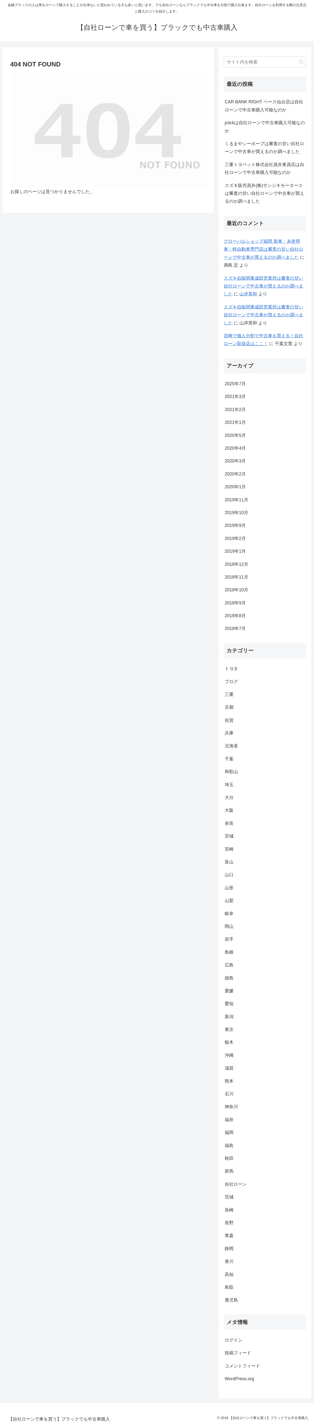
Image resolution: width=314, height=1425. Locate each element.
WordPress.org (239, 1378)
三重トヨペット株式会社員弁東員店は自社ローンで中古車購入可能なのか (264, 168)
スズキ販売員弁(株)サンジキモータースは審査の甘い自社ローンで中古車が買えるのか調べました (264, 193)
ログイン (233, 1340)
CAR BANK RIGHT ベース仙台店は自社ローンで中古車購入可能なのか (264, 105)
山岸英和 (248, 293)
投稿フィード (238, 1352)
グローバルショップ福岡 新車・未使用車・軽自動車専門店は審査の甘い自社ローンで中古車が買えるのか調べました (263, 249)
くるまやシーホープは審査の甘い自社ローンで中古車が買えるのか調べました (264, 147)
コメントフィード (242, 1366)
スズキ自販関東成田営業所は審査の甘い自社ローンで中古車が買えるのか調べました (263, 286)
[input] (265, 62)
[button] (301, 62)
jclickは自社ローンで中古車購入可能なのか (265, 126)
